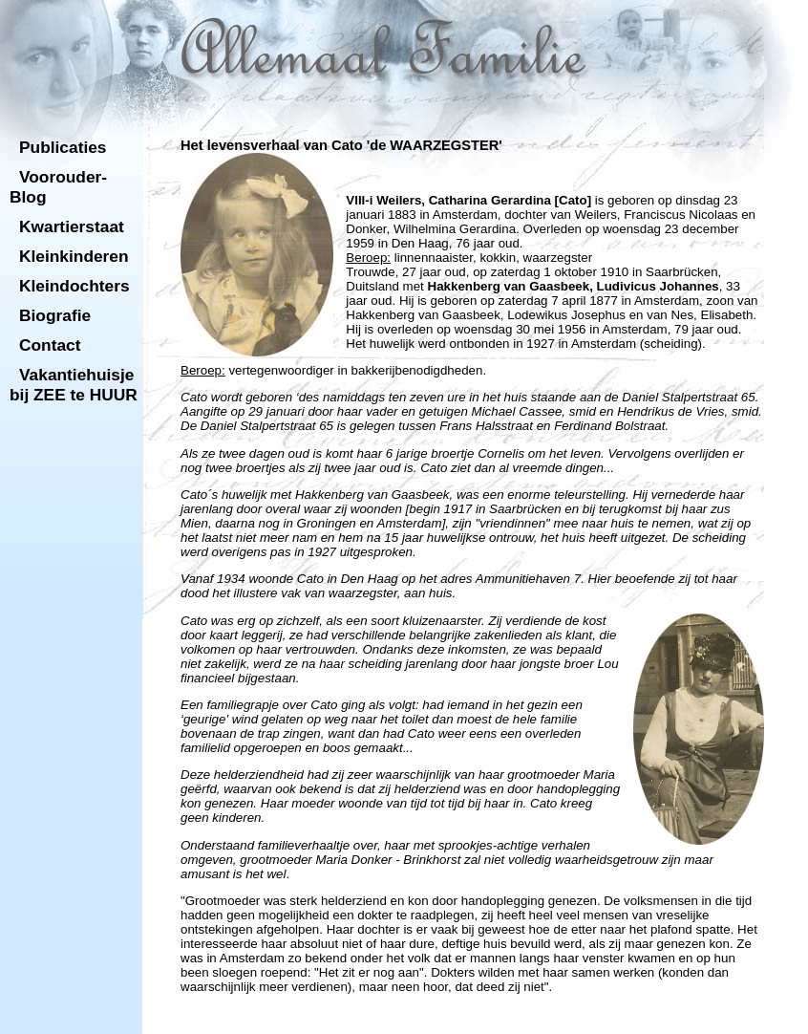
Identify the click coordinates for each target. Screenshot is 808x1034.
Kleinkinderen (74, 256)
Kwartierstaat (71, 226)
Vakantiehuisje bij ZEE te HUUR (74, 384)
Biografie (55, 315)
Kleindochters (74, 285)
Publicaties (63, 147)
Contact (50, 345)
